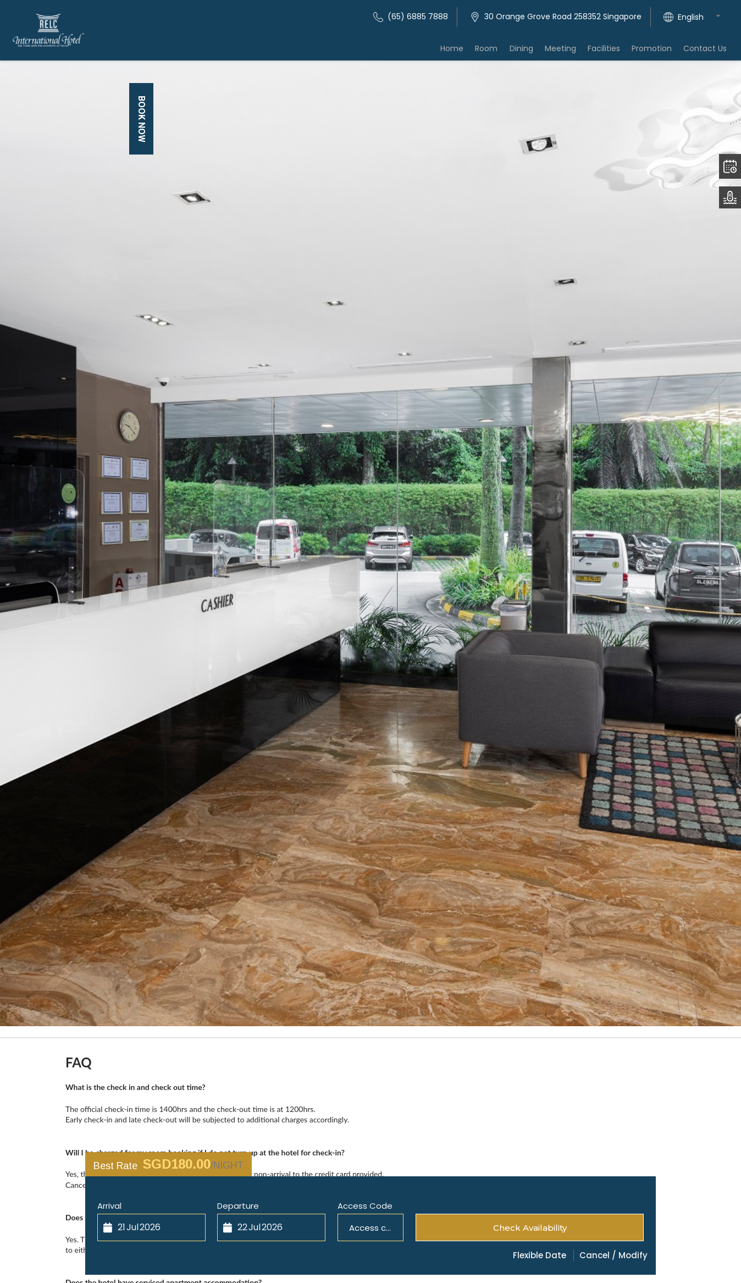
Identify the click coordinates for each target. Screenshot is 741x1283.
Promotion (656, 51)
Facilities (611, 51)
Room (502, 51)
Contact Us (706, 51)
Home (470, 51)
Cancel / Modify (613, 1255)
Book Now (141, 119)
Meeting (570, 51)
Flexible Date (539, 1255)
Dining (534, 51)
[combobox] (702, 17)
